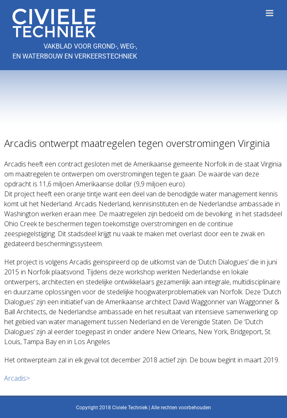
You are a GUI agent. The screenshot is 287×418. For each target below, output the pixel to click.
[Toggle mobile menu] (270, 13)
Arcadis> (17, 378)
